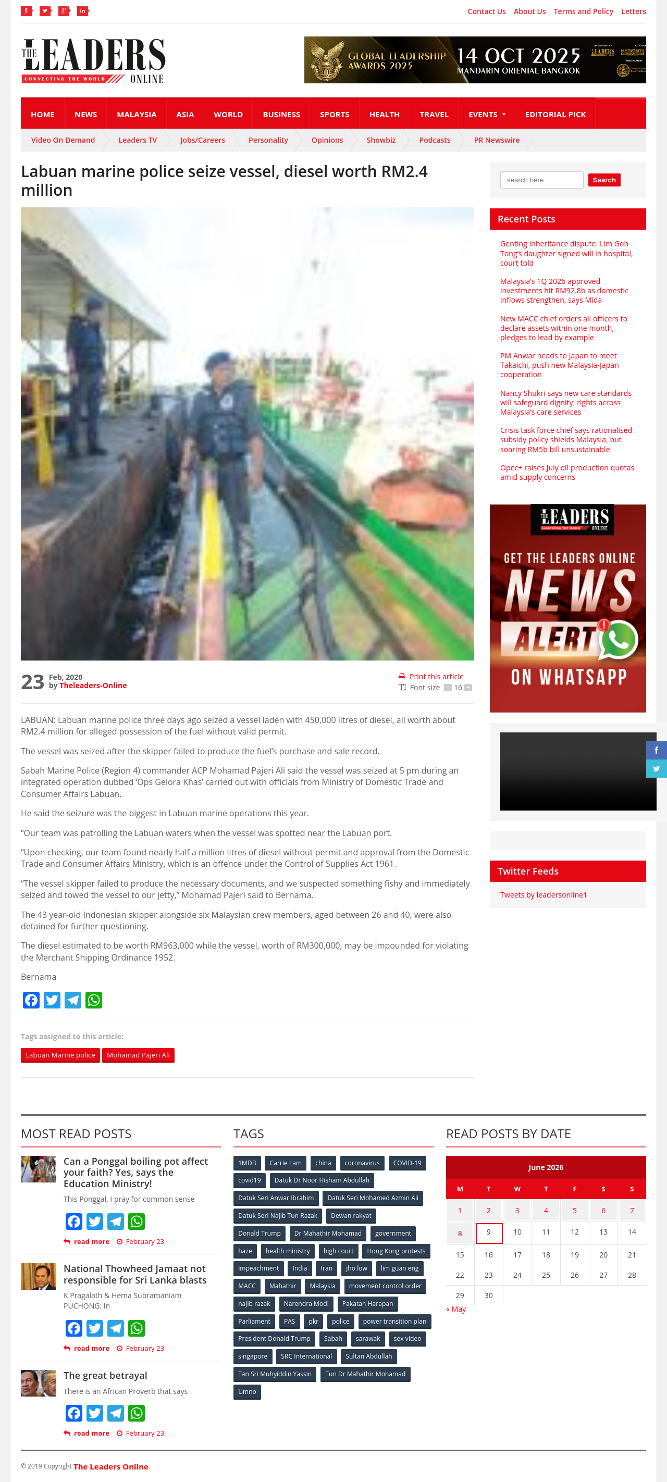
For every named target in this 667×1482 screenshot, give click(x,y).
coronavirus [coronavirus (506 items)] (364, 1163)
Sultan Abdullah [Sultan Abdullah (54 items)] (262, 1369)
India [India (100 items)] (373, 1266)
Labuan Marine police (63, 1055)
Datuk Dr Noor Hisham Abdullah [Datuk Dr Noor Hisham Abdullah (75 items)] (322, 1180)
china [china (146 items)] (324, 1163)
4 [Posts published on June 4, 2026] (546, 1210)
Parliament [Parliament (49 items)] (319, 1318)
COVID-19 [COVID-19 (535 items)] (410, 1163)
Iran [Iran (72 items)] (400, 1266)
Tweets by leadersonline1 (543, 895)
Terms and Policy (584, 11)
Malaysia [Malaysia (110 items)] (411, 1283)
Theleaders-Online (92, 685)
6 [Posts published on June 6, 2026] (603, 1210)
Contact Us (487, 11)
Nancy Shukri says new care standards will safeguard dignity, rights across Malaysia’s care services (565, 402)
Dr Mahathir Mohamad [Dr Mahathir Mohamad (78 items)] (328, 1232)
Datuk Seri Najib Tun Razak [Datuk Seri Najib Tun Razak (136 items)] (278, 1215)
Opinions (327, 140)
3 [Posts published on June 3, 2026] (517, 1210)
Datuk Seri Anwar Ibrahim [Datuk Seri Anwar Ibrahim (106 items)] (276, 1197)
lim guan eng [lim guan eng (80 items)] (293, 1283)
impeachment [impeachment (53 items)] (331, 1266)
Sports (334, 114)
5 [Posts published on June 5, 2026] (575, 1210)
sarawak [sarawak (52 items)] (251, 1352)
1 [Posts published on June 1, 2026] (460, 1210)
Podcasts (435, 140)
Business (281, 114)
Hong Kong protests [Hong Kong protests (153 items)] (268, 1266)
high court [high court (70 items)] (340, 1249)
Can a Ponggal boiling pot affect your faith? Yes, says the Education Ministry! (142, 1172)
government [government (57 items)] (394, 1232)
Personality (268, 140)
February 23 (140, 1242)
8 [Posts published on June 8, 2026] (460, 1230)
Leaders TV (138, 140)
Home (43, 114)
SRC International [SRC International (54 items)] (387, 1352)
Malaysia (136, 114)
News (86, 114)
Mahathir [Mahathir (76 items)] (371, 1283)
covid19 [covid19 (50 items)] (250, 1180)
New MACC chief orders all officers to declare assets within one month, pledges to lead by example (563, 328)
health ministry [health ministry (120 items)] (289, 1249)
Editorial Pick (555, 114)
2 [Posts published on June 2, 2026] (489, 1210)
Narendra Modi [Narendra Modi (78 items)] (393, 1301)
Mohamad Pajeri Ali (145, 1055)
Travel (434, 114)
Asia (185, 114)
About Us (530, 11)
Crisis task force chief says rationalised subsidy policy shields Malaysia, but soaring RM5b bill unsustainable (565, 439)
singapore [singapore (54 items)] (333, 1352)
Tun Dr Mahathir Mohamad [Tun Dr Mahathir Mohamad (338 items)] (278, 1387)
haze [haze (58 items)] (245, 1249)
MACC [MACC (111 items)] (334, 1283)
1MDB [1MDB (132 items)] (247, 1163)
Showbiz (381, 140)
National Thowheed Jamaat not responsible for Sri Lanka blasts (134, 1275)
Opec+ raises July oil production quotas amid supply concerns (566, 472)
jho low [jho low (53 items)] (249, 1283)
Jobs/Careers (202, 140)
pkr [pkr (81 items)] (380, 1318)
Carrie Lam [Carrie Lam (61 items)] (287, 1163)
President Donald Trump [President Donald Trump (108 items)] (351, 1335)
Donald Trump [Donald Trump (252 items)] (260, 1232)
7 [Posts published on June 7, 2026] (632, 1210)
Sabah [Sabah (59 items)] (410, 1335)
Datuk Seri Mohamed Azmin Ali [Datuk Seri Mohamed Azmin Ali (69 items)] (373, 1197)
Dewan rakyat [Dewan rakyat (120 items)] (351, 1215)
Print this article (431, 676)
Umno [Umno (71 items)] (341, 1387)
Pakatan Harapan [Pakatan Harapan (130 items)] (264, 1318)
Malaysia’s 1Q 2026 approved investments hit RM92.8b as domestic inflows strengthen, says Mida (563, 290)
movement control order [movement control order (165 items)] (275, 1301)
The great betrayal (105, 1375)
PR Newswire (497, 140)
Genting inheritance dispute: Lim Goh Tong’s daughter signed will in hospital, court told (565, 253)
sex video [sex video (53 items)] (290, 1352)
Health (384, 114)
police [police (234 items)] (407, 1318)
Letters (633, 11)
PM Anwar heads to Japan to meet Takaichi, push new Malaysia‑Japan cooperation (558, 365)
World (228, 114)
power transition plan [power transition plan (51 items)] (270, 1335)
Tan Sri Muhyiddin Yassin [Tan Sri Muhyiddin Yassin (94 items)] (335, 1369)
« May (456, 1304)
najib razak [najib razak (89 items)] (340, 1301)
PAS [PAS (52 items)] (355, 1318)
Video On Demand (63, 140)
